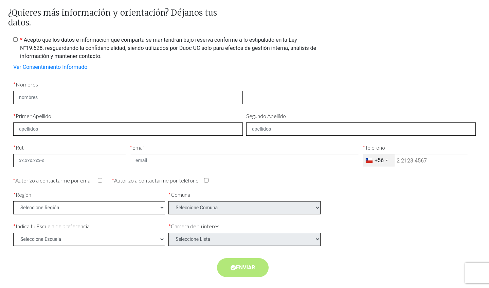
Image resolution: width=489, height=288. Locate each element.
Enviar (243, 267)
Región (23, 194)
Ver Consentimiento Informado (50, 67)
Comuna (180, 194)
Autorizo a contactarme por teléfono (156, 180)
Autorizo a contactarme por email (53, 180)
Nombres (27, 84)
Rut (20, 147)
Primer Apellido (33, 116)
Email (138, 147)
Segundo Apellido (266, 116)
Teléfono (375, 147)
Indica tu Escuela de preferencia (53, 226)
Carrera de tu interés (195, 226)
